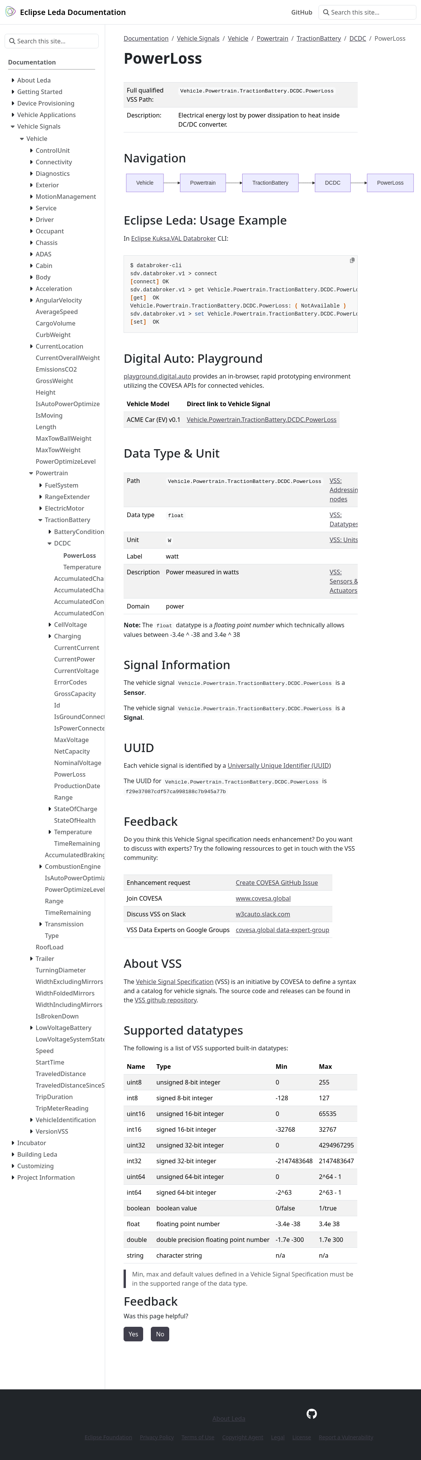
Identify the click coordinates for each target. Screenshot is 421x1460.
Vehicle (238, 38)
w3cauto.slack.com (263, 914)
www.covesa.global (263, 898)
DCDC (357, 38)
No (160, 1334)
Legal (277, 1437)
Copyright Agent (242, 1437)
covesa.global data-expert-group (282, 930)
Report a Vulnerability (346, 1437)
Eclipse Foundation (108, 1437)
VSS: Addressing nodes (346, 489)
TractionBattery (319, 38)
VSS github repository (165, 1000)
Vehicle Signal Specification (174, 981)
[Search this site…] (367, 12)
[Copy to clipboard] (352, 260)
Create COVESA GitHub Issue (277, 882)
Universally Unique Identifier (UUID (278, 765)
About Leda (229, 1418)
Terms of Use (198, 1437)
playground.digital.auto (157, 376)
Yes (133, 1334)
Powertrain (272, 38)
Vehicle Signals (198, 38)
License (301, 1437)
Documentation (146, 38)
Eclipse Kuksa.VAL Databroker (173, 238)
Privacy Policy (156, 1437)
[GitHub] (312, 1414)
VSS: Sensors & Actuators (344, 581)
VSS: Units (344, 540)
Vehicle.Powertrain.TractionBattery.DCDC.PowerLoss (262, 419)
